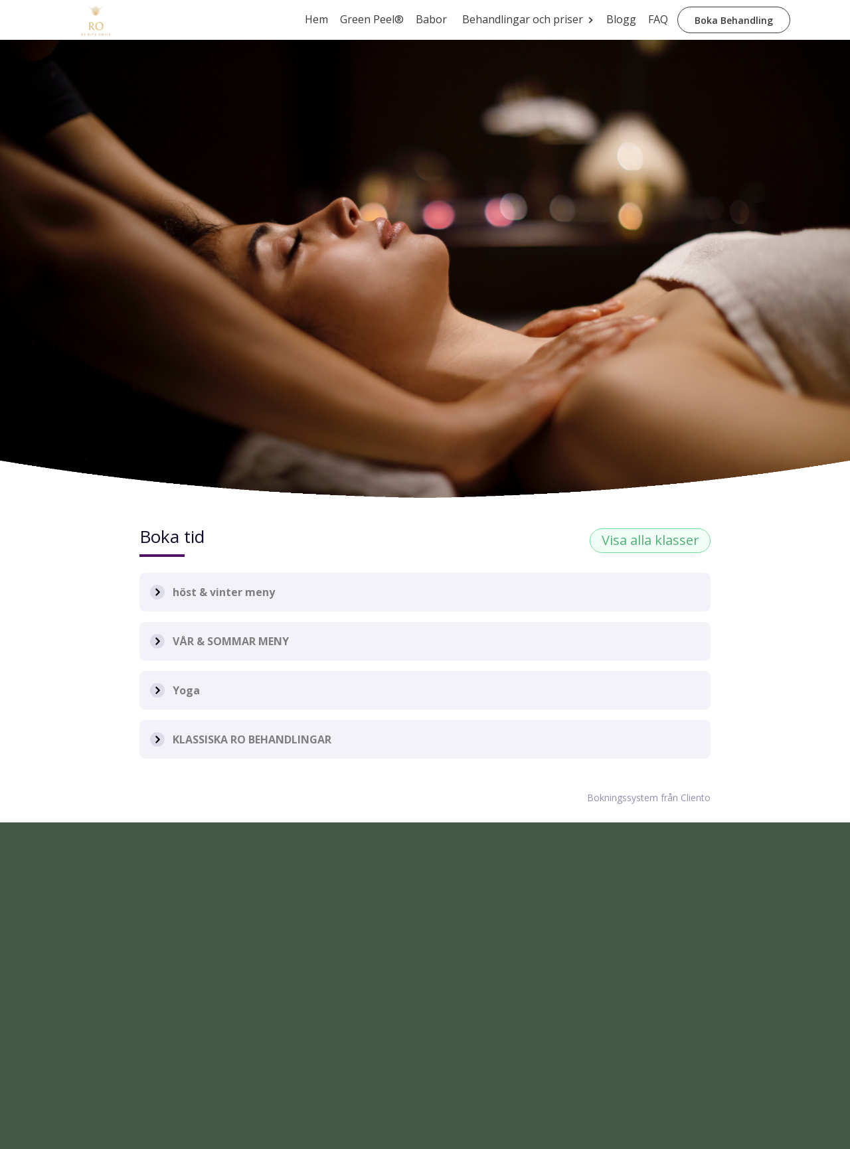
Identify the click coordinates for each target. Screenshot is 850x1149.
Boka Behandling (734, 20)
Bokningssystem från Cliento (649, 797)
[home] (96, 20)
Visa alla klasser (650, 540)
